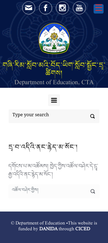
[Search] (54, 116)
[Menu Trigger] (99, 9)
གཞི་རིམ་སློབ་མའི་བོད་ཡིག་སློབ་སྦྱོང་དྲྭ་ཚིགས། (54, 69)
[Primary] (54, 100)
